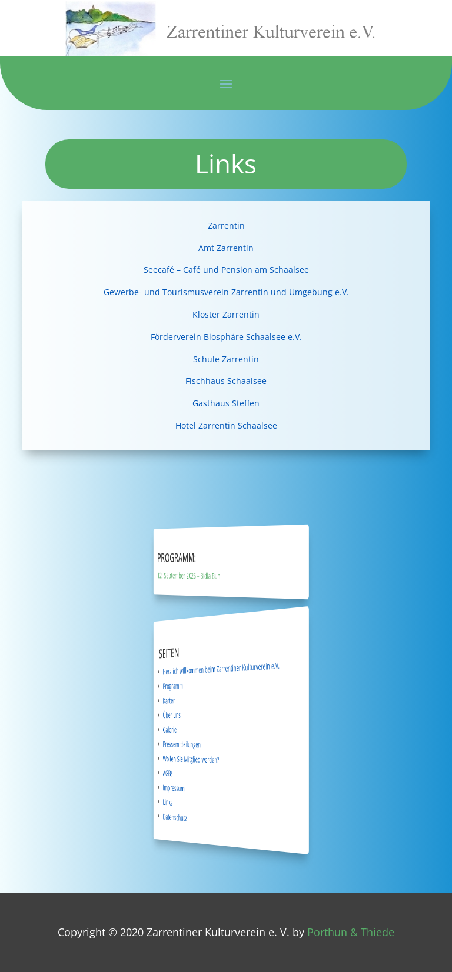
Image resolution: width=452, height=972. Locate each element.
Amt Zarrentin (226, 247)
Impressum (198, 786)
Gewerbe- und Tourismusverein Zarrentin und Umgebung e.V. (226, 292)
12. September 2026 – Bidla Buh (206, 576)
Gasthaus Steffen (226, 403)
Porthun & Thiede (350, 932)
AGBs (195, 771)
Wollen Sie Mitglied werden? (207, 758)
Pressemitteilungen (202, 743)
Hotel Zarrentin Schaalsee (226, 425)
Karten (195, 700)
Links (195, 800)
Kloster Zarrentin (226, 314)
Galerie (196, 729)
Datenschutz (198, 815)
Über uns (197, 715)
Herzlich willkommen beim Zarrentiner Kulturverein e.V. (223, 668)
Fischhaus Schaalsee (226, 380)
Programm (197, 686)
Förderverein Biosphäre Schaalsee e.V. (226, 336)
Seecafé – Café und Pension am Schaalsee (226, 269)
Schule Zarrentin (226, 359)
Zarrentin (226, 225)
